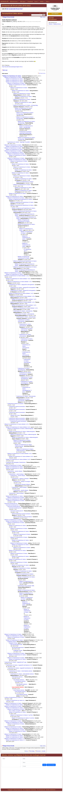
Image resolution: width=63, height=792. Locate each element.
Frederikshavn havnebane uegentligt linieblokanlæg (25, 132)
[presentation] (51, 759)
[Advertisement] (31, 778)
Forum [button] (36, 1)
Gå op (26, 751)
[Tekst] (11, 762)
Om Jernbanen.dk (41, 789)
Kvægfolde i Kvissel (17, 650)
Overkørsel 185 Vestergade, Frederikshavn (16, 462)
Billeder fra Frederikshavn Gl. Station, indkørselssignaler (20, 428)
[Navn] (31, 762)
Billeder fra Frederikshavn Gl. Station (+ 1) (14, 738)
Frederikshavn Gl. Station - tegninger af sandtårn (19, 142)
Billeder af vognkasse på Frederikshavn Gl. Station (20, 199)
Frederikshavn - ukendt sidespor (15, 471)
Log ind (40, 13)
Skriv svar (5, 70)
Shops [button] (47, 1)
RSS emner (38, 751)
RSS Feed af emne (42, 73)
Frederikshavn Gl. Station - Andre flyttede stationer (20, 671)
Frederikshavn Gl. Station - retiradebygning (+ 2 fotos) (27, 389)
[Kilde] (31, 758)
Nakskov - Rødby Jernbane (55, 24)
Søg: (30, 14)
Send (44, 765)
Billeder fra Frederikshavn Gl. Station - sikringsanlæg (25, 105)
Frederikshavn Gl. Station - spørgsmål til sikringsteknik (21, 284)
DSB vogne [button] (22, 1)
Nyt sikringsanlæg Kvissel (16, 644)
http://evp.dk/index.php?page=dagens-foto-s (12, 66)
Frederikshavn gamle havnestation (16, 403)
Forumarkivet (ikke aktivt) (12, 13)
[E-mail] (31, 766)
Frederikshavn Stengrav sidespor (22, 484)
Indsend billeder (51, 765)
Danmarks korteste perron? (11, 503)
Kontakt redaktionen (50, 789)
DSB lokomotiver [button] (14, 1)
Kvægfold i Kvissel (12, 641)
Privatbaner (30, 1)
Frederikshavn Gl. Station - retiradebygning (24, 369)
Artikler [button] (42, 1)
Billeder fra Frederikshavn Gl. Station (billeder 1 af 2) (17, 275)
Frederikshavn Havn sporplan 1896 (26, 585)
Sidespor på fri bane (15, 415)
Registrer (43, 13)
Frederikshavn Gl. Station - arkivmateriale (22, 311)
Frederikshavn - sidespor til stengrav (20, 478)
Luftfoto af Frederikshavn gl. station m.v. (14, 697)
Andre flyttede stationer (18, 690)
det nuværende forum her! (14, 9)
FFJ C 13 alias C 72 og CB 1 (15, 710)
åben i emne (42, 17)
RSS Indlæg (32, 751)
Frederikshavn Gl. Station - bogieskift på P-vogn (15, 662)
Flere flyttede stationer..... (18, 677)
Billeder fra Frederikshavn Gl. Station (12, 76)
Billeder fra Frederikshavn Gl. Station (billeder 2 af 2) (17, 424)
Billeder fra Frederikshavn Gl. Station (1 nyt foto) (22, 715)
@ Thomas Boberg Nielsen (36, 21)
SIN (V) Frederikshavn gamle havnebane (21, 513)
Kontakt (43, 751)
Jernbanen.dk (4, 1)
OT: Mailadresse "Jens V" (27, 250)
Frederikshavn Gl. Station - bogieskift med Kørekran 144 (19, 665)
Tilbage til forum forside (8, 17)
